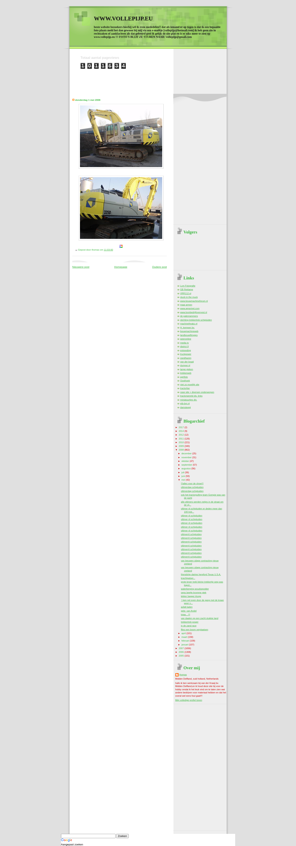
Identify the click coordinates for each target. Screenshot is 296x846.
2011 (182, 438)
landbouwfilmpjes (189, 335)
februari (186, 640)
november (187, 457)
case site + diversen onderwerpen (197, 392)
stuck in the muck (189, 297)
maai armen (186, 304)
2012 (182, 434)
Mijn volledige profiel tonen (188, 700)
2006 (182, 652)
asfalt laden (187, 607)
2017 (182, 427)
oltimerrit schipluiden (191, 534)
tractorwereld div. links (191, 396)
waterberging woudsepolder (195, 589)
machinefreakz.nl (189, 323)
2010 (182, 442)
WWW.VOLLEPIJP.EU (123, 18)
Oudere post (159, 266)
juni (184, 476)
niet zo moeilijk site (189, 384)
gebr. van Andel (189, 611)
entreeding (185, 350)
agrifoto (184, 377)
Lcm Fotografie (187, 286)
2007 (182, 648)
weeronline (185, 339)
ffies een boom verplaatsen (194, 629)
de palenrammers (189, 316)
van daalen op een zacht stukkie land (199, 618)
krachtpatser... (188, 578)
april (184, 633)
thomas (183, 674)
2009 (182, 446)
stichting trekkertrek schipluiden (196, 320)
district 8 (184, 346)
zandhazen (185, 358)
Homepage (120, 266)
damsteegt (185, 407)
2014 (182, 431)
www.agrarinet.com (190, 308)
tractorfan (185, 388)
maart (185, 637)
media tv (184, 343)
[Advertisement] (155, 78)
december (187, 453)
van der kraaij (187, 361)
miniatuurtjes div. (188, 400)
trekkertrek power (189, 622)
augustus (186, 468)
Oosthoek (185, 380)
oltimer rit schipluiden (191, 515)
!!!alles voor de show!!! (192, 483)
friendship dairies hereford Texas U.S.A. (201, 574)
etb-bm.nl (185, 403)
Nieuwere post (80, 266)
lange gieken (186, 369)
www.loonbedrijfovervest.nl (193, 312)
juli (183, 472)
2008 (182, 450)
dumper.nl (185, 365)
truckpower (185, 354)
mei (184, 480)
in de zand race (189, 625)
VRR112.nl (185, 293)
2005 (182, 655)
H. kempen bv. (187, 327)
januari (185, 644)
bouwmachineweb (189, 331)
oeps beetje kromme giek (193, 592)
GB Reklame (186, 289)
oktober (186, 461)
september (187, 465)
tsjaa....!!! (185, 614)
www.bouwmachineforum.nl (194, 301)
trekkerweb (185, 373)
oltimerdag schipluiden (192, 487)
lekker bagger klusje (191, 596)
